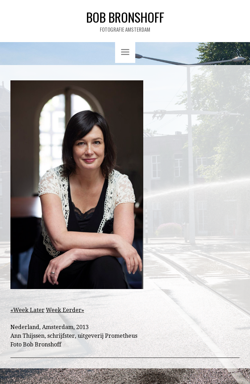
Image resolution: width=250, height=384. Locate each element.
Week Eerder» (65, 310)
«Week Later (27, 310)
